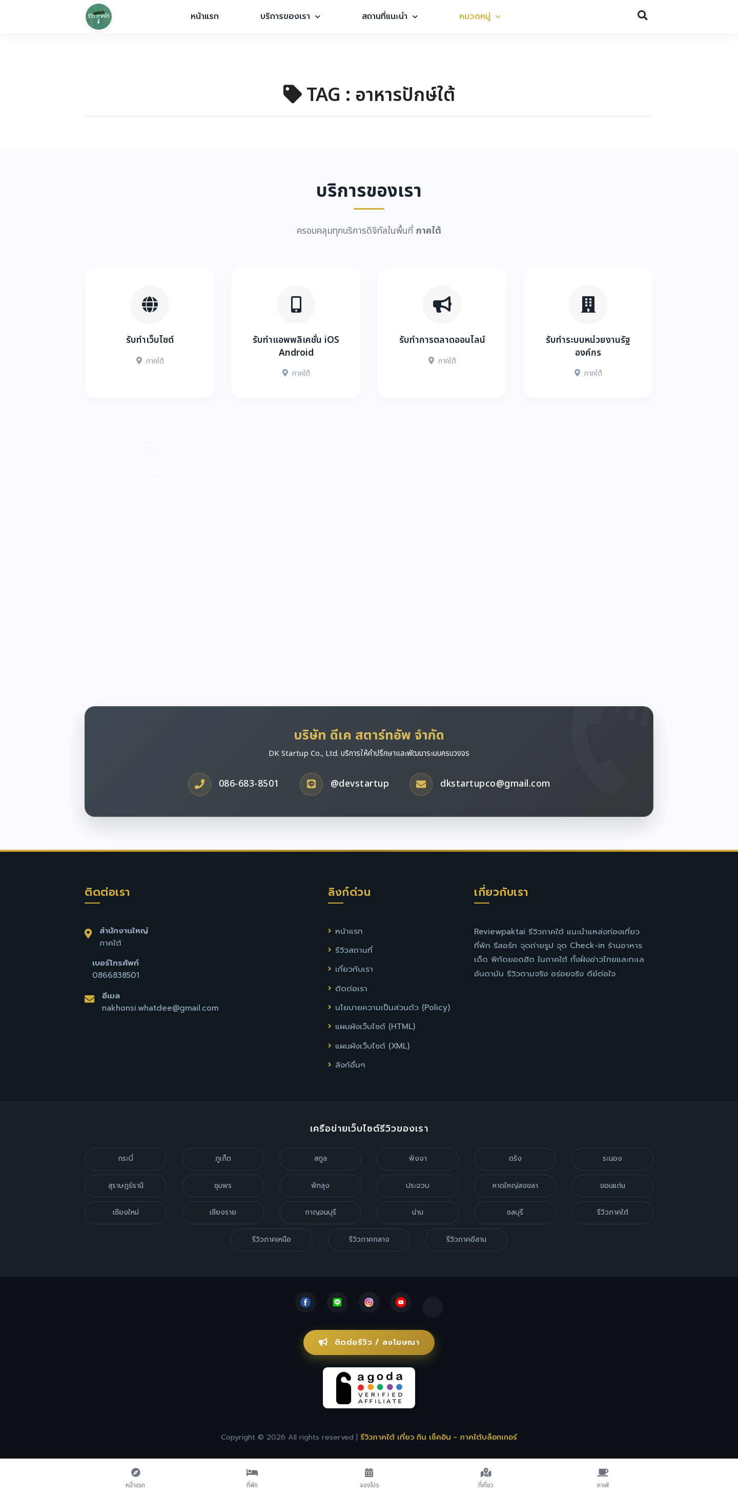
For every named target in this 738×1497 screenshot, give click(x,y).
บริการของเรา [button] (290, 16)
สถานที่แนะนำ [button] (390, 16)
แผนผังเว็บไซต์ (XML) (372, 1046)
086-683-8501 (249, 800)
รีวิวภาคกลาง (369, 1239)
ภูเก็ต (223, 1158)
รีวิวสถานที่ (354, 950)
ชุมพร (223, 1185)
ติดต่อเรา (351, 988)
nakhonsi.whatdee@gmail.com (160, 1008)
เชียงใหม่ (126, 1212)
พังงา (418, 1158)
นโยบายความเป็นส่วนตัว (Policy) (392, 1007)
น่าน (417, 1212)
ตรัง (515, 1158)
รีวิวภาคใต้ (612, 1212)
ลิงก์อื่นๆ (350, 1065)
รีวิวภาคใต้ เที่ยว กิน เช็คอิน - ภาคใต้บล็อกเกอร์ (438, 1437)
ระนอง (612, 1158)
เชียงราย (223, 1212)
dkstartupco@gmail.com (495, 800)
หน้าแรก (205, 16)
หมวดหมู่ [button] (480, 16)
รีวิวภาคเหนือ (271, 1239)
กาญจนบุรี (320, 1212)
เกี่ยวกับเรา (354, 969)
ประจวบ (417, 1185)
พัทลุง (320, 1185)
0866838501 (115, 975)
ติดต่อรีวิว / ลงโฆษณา (369, 1342)
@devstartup (360, 800)
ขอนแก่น (612, 1185)
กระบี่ (125, 1158)
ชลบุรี (515, 1212)
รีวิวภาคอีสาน (466, 1239)
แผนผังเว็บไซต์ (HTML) (375, 1026)
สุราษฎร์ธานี (126, 1185)
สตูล (320, 1158)
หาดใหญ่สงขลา (515, 1185)
